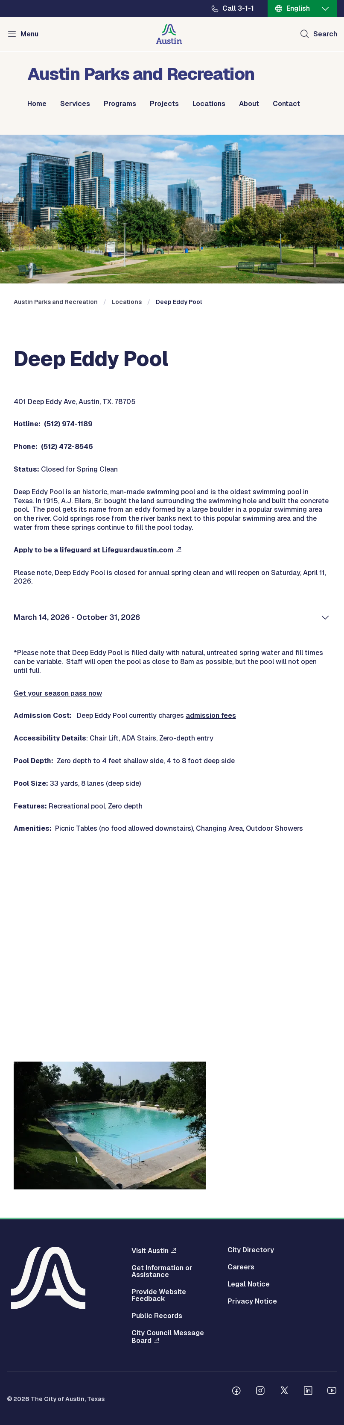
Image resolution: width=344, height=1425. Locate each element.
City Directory (250, 1250)
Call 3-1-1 (238, 8)
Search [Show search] (325, 34)
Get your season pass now (58, 693)
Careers (240, 1267)
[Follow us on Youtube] (332, 1392)
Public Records (156, 1316)
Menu (29, 34)
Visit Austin (150, 1250)
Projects (164, 103)
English (298, 8)
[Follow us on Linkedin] (308, 1392)
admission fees (211, 715)
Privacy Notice (252, 1301)
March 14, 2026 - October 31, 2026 (77, 617)
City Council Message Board (167, 1337)
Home (37, 103)
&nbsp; (172, 936)
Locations (208, 103)
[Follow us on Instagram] (260, 1392)
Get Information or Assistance (161, 1271)
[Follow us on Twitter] (284, 1392)
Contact (286, 103)
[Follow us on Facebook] (236, 1392)
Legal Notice (248, 1284)
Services (75, 103)
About (249, 103)
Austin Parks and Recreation (56, 302)
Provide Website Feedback (158, 1295)
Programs (120, 103)
